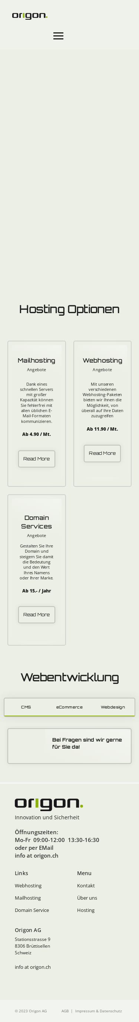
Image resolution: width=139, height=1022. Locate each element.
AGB (65, 1010)
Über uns (87, 897)
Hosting (86, 910)
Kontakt (86, 885)
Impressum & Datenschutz (98, 1010)
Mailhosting (28, 897)
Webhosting (28, 885)
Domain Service (32, 910)
